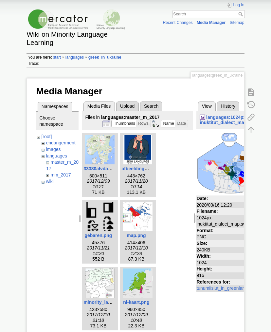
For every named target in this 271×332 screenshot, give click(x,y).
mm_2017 (60, 174)
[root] (46, 136)
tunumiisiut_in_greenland (221, 288)
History (228, 106)
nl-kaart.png (136, 302)
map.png (136, 235)
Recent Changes (177, 22)
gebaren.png (98, 235)
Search (241, 14)
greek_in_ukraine (104, 57)
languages (74, 57)
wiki (49, 181)
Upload (127, 106)
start (57, 57)
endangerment (60, 142)
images (53, 149)
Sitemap (237, 22)
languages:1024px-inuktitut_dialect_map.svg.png (232, 120)
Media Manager (211, 22)
